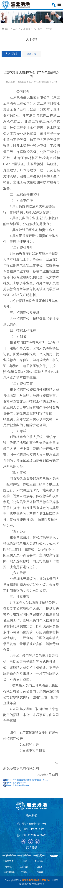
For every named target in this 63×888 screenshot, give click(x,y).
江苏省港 (24, 866)
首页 (5, 28)
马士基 (39, 866)
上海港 (24, 861)
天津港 (24, 872)
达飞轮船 (39, 872)
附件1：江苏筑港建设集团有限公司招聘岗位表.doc (27, 780)
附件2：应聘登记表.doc (15, 783)
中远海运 (39, 861)
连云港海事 (9, 872)
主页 (15, 28)
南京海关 (9, 866)
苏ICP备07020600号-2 (33, 884)
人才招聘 (25, 28)
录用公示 (31, 54)
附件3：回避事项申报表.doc (17, 785)
